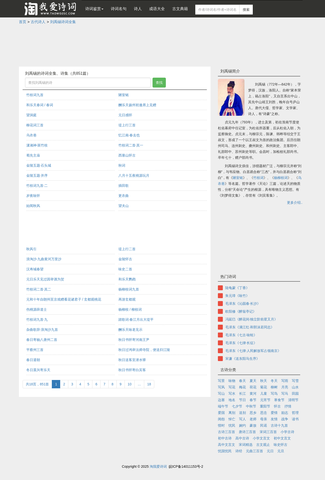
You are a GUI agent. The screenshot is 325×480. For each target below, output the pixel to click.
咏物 (231, 381)
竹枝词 (258, 178)
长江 (242, 393)
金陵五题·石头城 (38, 165)
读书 (295, 419)
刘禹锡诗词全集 (63, 22)
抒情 (287, 406)
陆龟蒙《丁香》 (237, 288)
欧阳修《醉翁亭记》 (240, 311)
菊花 (263, 387)
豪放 (253, 425)
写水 (231, 393)
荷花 (253, 387)
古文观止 (263, 445)
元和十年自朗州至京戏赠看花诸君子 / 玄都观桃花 (63, 299)
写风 (221, 387)
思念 (263, 413)
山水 (295, 387)
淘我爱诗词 (158, 466)
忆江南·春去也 (129, 135)
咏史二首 (125, 269)
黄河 (253, 393)
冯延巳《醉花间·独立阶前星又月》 (251, 319)
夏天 (253, 381)
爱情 (274, 413)
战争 (284, 419)
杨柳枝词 (281, 178)
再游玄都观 (127, 299)
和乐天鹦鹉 (127, 279)
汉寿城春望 (34, 269)
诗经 (238, 451)
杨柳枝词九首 (128, 289)
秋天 (263, 381)
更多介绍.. (295, 202)
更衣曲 (123, 196)
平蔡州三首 (34, 350)
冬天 (274, 381)
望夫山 (123, 206)
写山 (221, 393)
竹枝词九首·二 (37, 186)
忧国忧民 (225, 451)
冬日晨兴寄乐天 (38, 370)
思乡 (253, 413)
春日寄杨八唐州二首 (41, 340)
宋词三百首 (268, 432)
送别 (242, 413)
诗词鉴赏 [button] (94, 9)
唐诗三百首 (247, 432)
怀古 (277, 406)
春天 (242, 381)
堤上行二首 (127, 249)
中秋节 (251, 406)
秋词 (121, 165)
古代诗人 (38, 22)
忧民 (231, 425)
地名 (231, 400)
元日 (270, 451)
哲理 (295, 413)
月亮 (284, 387)
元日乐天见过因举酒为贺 (45, 279)
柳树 (274, 387)
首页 (22, 22)
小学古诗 (287, 432)
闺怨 (221, 419)
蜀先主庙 (33, 155)
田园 (295, 393)
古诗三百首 (226, 432)
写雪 (295, 381)
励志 (284, 413)
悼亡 (231, 419)
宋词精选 (246, 445)
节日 (242, 400)
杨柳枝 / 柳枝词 (130, 309)
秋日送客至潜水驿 (132, 360)
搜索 (246, 10)
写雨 (284, 381)
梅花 (242, 387)
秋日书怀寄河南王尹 (133, 340)
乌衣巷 (31, 135)
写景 (221, 381)
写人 (242, 419)
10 (130, 384)
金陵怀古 (125, 259)
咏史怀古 (280, 445)
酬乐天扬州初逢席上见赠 (137, 105)
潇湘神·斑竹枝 (37, 145)
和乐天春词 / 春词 (39, 105)
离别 (231, 413)
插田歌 (123, 186)
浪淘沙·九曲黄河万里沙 (44, 259)
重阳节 (265, 406)
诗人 (138, 9)
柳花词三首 (34, 125)
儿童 (263, 393)
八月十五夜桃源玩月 (133, 175)
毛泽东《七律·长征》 (241, 343)
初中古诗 (225, 438)
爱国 (221, 413)
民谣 (263, 425)
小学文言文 (261, 438)
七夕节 (237, 406)
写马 (284, 393)
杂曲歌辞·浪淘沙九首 (42, 330)
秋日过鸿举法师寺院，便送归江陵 (144, 350)
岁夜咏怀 (33, 196)
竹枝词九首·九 (37, 319)
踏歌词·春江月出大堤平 (136, 319)
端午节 (223, 406)
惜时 (221, 425)
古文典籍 (180, 9)
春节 (253, 400)
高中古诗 (242, 438)
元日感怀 (125, 115)
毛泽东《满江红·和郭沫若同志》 (249, 327)
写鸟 (274, 393)
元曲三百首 (254, 451)
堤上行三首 (127, 125)
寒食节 (279, 400)
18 (149, 384)
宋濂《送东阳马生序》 (242, 359)
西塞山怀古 (127, 155)
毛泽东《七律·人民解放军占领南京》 (253, 351)
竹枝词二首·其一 (130, 145)
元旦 (280, 451)
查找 (159, 83)
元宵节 (265, 400)
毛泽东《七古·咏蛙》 (241, 335)
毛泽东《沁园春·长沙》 (243, 303)
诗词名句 (119, 9)
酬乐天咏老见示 (130, 330)
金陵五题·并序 (37, 175)
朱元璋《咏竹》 (237, 296)
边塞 (221, 400)
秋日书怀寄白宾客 (132, 370)
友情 (274, 419)
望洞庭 (31, 115)
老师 (253, 419)
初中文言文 (282, 438)
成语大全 (157, 9)
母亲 (263, 419)
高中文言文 (226, 445)
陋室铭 (123, 95)
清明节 (293, 400)
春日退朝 (33, 360)
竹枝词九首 (34, 95)
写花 (231, 387)
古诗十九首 (279, 425)
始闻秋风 (33, 206)
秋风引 (31, 249)
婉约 (242, 425)
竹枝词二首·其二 (38, 289)
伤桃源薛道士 (36, 309)
